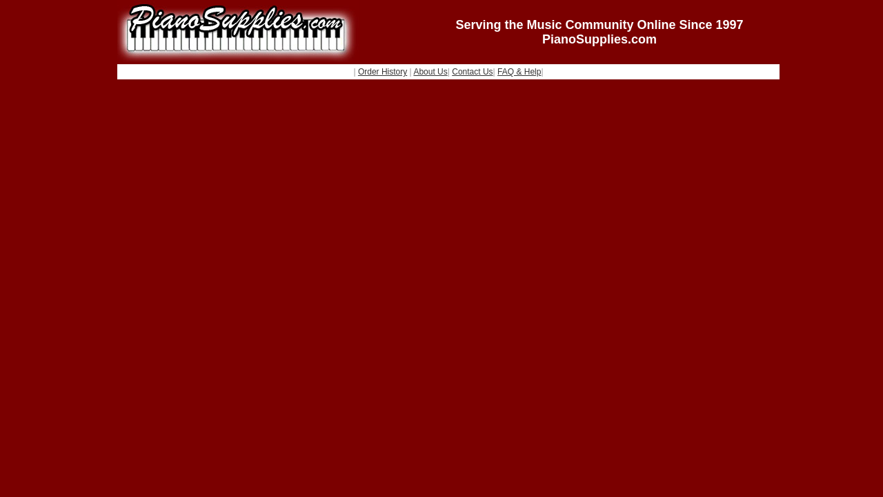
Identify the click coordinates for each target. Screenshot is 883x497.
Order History (382, 72)
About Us (430, 72)
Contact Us (472, 72)
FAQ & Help (519, 72)
